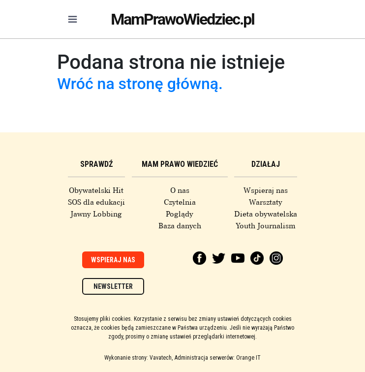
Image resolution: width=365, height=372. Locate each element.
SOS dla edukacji (96, 202)
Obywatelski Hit (96, 190)
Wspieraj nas (265, 190)
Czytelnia (180, 202)
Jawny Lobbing (96, 214)
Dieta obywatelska (265, 214)
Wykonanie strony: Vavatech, (138, 357)
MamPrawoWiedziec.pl (182, 19)
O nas (179, 190)
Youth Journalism (266, 226)
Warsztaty (265, 202)
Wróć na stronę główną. (140, 83)
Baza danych (179, 226)
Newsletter (113, 286)
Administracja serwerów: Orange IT (218, 357)
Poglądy (179, 214)
